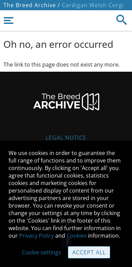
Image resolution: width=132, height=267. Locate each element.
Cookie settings (41, 252)
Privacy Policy (36, 235)
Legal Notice (66, 137)
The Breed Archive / (31, 5)
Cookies (77, 235)
